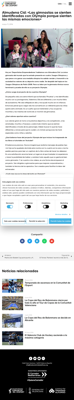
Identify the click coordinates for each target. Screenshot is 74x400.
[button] (22, 241)
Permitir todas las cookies (61, 221)
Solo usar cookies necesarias (14, 221)
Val (65, 4)
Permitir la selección (37, 221)
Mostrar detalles (61, 214)
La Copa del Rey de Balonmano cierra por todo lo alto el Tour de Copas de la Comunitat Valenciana (48, 302)
